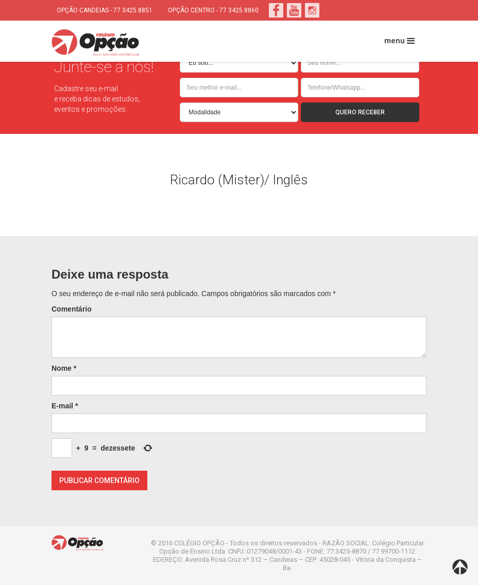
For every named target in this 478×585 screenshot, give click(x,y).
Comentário (72, 309)
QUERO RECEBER (360, 112)
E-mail (65, 406)
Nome (64, 368)
